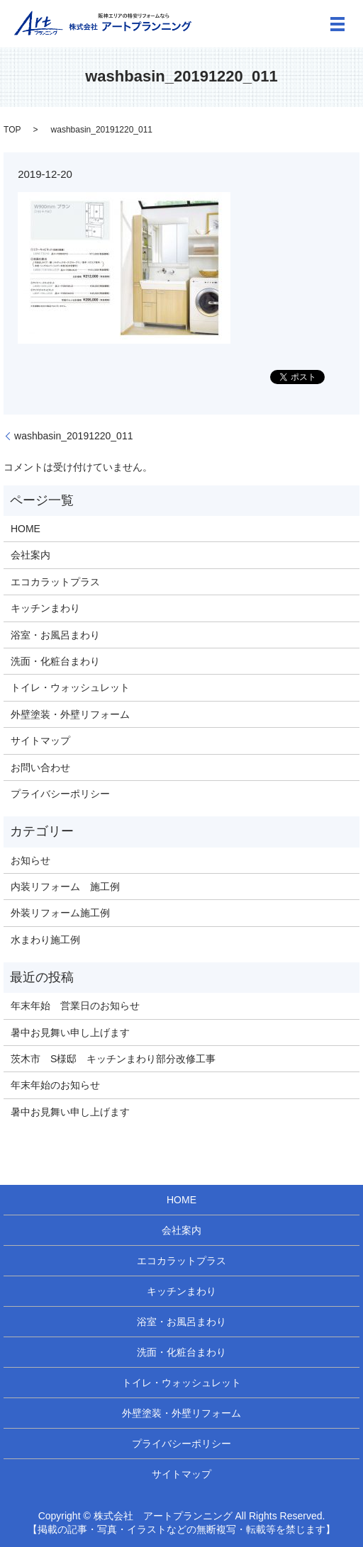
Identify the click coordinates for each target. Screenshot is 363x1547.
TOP (12, 130)
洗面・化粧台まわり (55, 661)
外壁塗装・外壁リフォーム (70, 714)
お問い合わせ (40, 767)
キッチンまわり (45, 608)
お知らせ (30, 860)
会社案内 (30, 555)
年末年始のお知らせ (55, 1085)
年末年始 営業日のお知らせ (75, 1005)
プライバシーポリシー (60, 793)
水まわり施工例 (45, 939)
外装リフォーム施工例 (60, 912)
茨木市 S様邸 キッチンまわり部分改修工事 (113, 1058)
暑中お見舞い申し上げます (70, 1032)
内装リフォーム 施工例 (65, 886)
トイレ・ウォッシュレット (70, 687)
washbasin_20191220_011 (73, 435)
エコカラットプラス (55, 581)
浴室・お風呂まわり (55, 635)
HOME (25, 528)
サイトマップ (40, 740)
